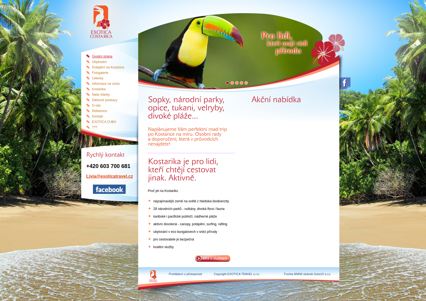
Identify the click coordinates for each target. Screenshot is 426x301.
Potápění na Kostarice (108, 67)
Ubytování (99, 62)
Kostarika (99, 89)
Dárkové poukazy (104, 100)
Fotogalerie (100, 73)
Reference (99, 111)
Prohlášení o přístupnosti (185, 274)
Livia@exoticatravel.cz (109, 176)
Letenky (98, 78)
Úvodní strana (102, 56)
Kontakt (97, 116)
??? (95, 127)
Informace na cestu (106, 84)
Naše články (101, 95)
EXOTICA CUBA (104, 122)
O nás (96, 105)
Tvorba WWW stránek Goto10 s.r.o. (307, 274)
